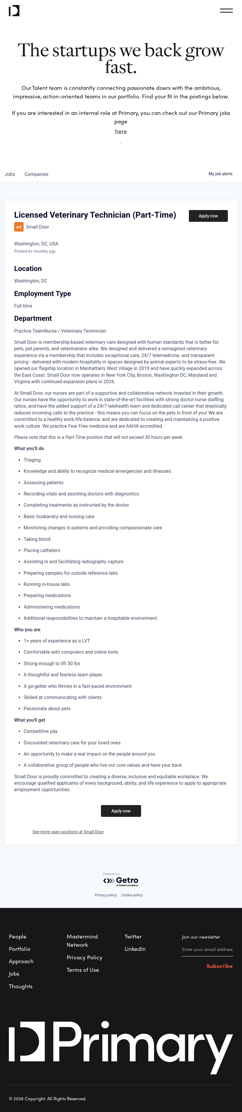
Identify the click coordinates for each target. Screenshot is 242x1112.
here (121, 131)
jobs (10, 174)
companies (36, 174)
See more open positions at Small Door (68, 832)
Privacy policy (106, 895)
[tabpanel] (121, 566)
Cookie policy (132, 895)
